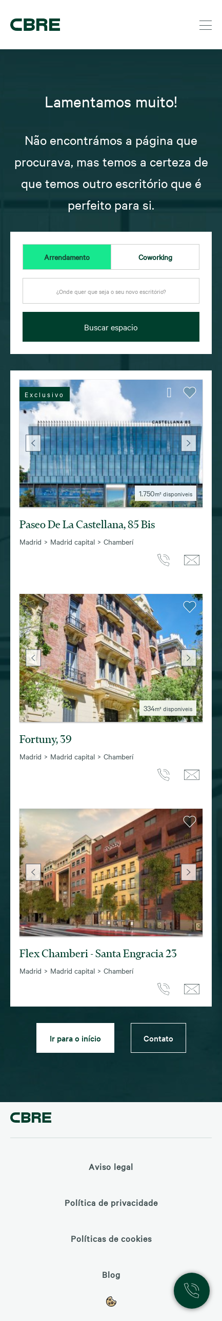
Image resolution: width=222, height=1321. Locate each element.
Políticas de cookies (111, 1238)
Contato (158, 1038)
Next (189, 443)
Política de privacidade (111, 1202)
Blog (111, 1274)
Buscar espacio (111, 326)
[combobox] (111, 293)
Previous (33, 443)
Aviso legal (111, 1166)
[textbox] (111, 291)
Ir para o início (75, 1038)
